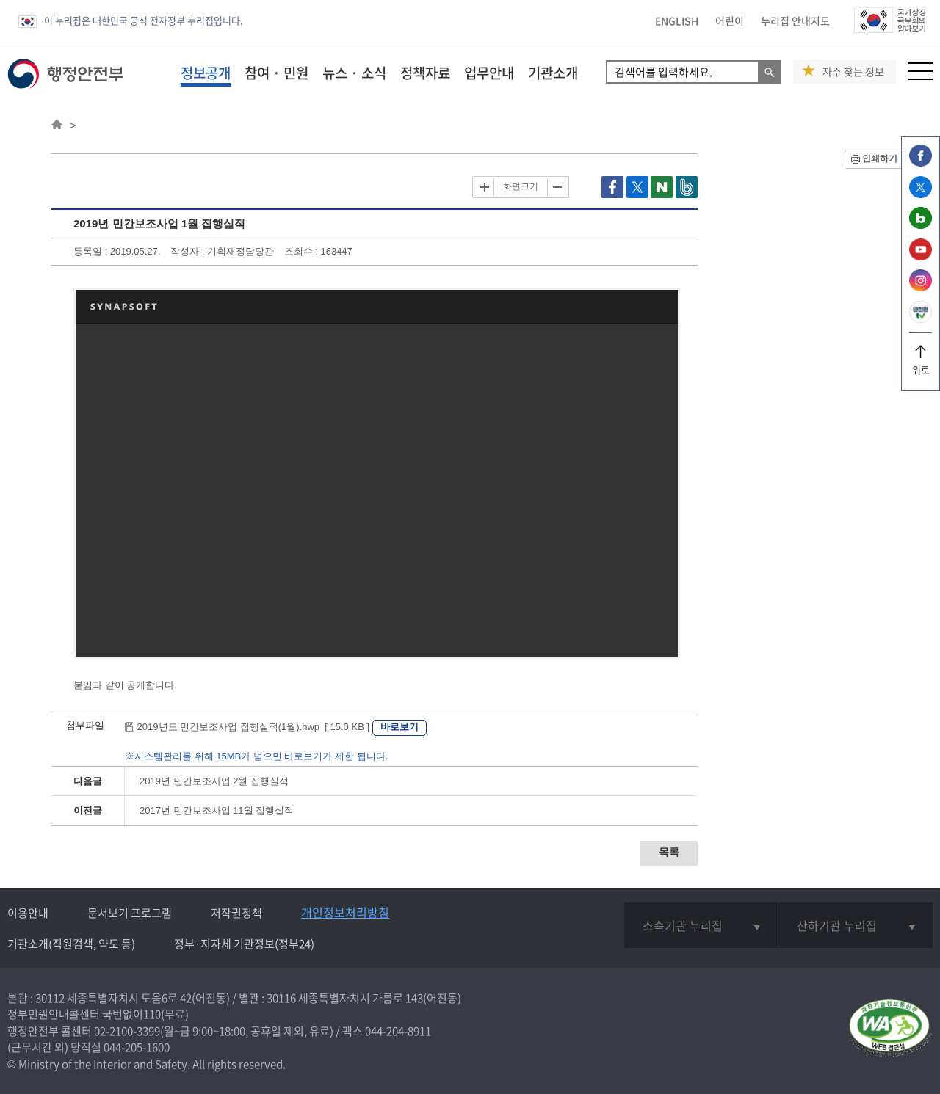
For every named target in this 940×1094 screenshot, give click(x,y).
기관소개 (553, 72)
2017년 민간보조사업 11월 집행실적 (217, 810)
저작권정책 (236, 913)
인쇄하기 (879, 158)
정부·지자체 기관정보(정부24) (244, 944)
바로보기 (399, 726)
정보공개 (206, 72)
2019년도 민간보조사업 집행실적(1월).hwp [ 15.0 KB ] (248, 726)
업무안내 (489, 72)
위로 (920, 364)
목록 (669, 852)
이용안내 (27, 913)
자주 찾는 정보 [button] (853, 71)
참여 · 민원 (276, 72)
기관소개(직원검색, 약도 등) (71, 944)
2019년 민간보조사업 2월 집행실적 (214, 781)
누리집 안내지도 (795, 20)
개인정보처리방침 (345, 912)
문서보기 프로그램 (129, 913)
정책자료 (425, 72)
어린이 (729, 20)
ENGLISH (676, 20)
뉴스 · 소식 (354, 72)
